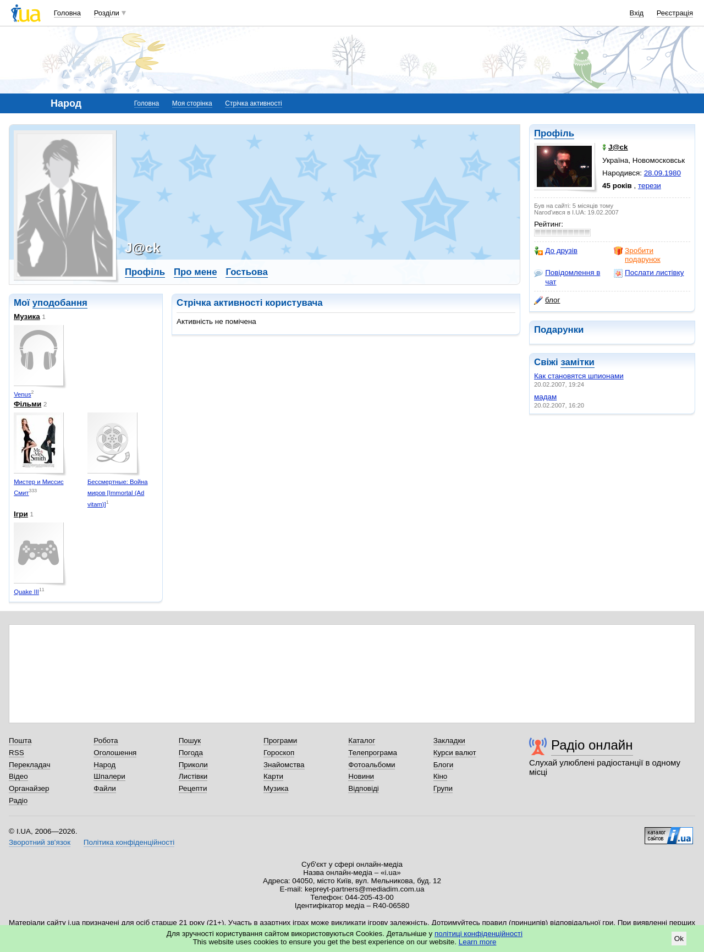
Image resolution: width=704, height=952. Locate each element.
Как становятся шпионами (579, 376)
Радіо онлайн (592, 745)
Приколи (193, 765)
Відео (18, 776)
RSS (16, 753)
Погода (191, 753)
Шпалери (109, 776)
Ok (679, 938)
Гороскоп (278, 753)
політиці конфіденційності (478, 933)
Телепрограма (372, 753)
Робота (106, 740)
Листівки (193, 776)
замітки (577, 362)
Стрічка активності (253, 103)
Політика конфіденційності (129, 842)
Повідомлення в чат (567, 276)
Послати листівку (649, 272)
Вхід (637, 13)
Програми (280, 740)
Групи (443, 788)
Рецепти (193, 788)
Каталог (361, 740)
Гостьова (246, 272)
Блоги (443, 765)
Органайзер (29, 788)
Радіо (18, 800)
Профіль (554, 133)
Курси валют (454, 753)
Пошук (190, 740)
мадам (545, 397)
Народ (105, 765)
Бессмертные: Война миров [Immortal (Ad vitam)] (117, 493)
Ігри (21, 514)
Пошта (20, 740)
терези (649, 185)
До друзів (556, 250)
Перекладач (29, 765)
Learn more (478, 942)
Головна (67, 13)
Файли (105, 788)
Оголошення (115, 753)
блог (547, 300)
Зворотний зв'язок (39, 842)
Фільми (27, 404)
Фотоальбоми (371, 765)
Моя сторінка (192, 103)
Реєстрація (675, 13)
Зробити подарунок (637, 254)
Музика (27, 316)
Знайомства (284, 765)
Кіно (440, 776)
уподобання (59, 303)
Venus (22, 394)
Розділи (106, 13)
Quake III (26, 591)
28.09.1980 (662, 173)
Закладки (449, 740)
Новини (361, 776)
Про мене (195, 272)
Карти (273, 776)
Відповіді (363, 788)
